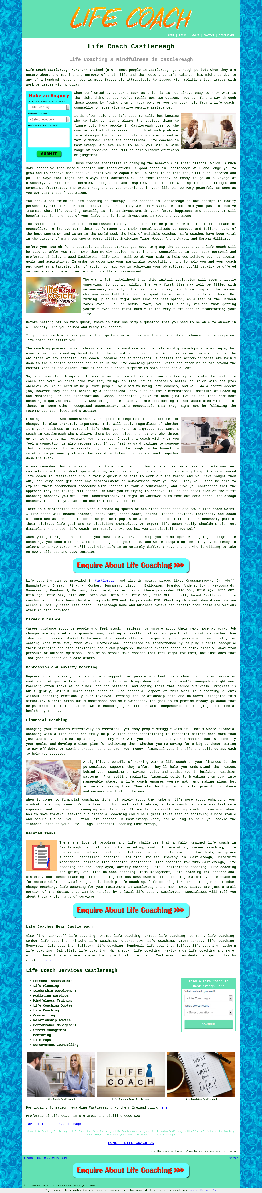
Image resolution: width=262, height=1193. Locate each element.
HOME (171, 35)
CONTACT (209, 35)
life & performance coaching (179, 867)
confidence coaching (65, 877)
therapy (118, 201)
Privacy (233, 1158)
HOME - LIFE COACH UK (131, 1143)
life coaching (202, 950)
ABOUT (195, 35)
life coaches (161, 140)
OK (215, 1190)
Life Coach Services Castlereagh (71, 970)
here (47, 960)
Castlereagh (106, 581)
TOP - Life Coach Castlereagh (53, 1124)
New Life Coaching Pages (52, 1158)
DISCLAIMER (226, 35)
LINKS (182, 35)
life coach (224, 103)
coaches (197, 234)
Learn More (198, 1190)
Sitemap (28, 1158)
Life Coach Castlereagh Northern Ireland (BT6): (71, 70)
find (40, 936)
